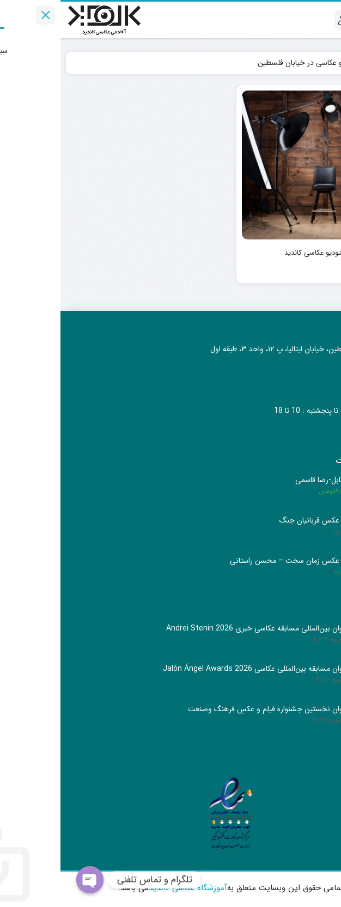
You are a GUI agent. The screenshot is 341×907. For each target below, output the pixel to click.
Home (319, 63)
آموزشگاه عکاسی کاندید (127, 887)
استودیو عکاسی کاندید (256, 253)
